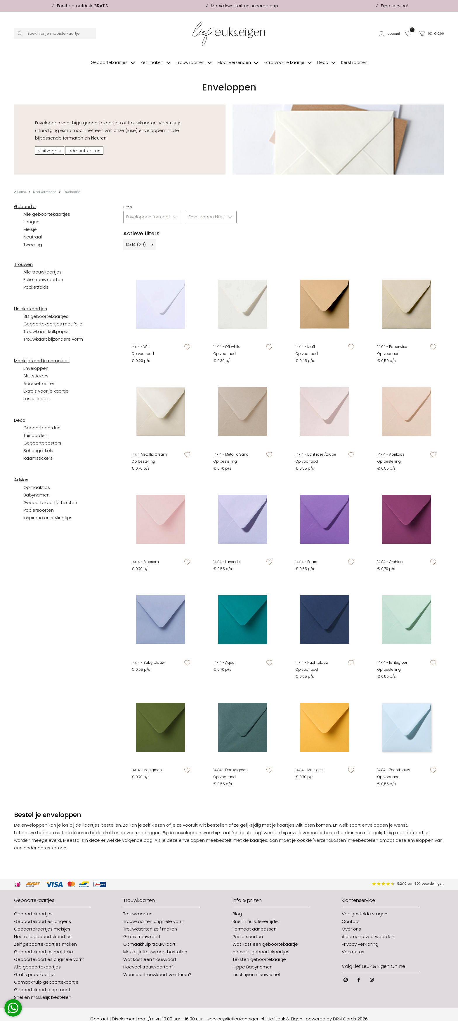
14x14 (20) (140, 236)
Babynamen (36, 486)
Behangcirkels (38, 442)
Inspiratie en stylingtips (47, 509)
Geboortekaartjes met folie (52, 315)
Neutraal (32, 228)
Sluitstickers (35, 367)
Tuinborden (35, 427)
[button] (390, 33)
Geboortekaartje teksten (50, 494)
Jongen (31, 213)
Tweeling (32, 236)
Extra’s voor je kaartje (46, 382)
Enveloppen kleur (211, 208)
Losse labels (36, 390)
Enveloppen (35, 359)
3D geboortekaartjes (45, 307)
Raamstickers (38, 449)
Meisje (30, 220)
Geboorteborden (41, 419)
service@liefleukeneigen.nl (235, 1010)
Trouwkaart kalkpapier (46, 323)
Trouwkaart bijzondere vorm (53, 330)
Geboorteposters (42, 434)
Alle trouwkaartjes (42, 263)
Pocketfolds (35, 278)
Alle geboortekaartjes (46, 205)
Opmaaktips (36, 478)
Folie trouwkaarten (43, 271)
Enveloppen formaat (152, 208)
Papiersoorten (38, 501)
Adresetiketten (39, 375)
